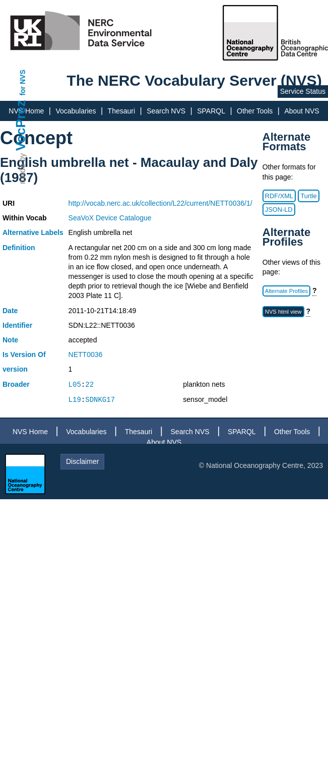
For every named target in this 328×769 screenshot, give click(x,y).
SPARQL (211, 111)
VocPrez (20, 125)
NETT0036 (86, 354)
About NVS (301, 111)
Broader (16, 384)
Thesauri (121, 111)
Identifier (17, 325)
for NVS (23, 82)
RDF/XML (279, 196)
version (15, 369)
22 (89, 384)
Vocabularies (75, 111)
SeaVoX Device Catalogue (110, 218)
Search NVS (166, 111)
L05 (75, 384)
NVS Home (30, 432)
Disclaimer (82, 461)
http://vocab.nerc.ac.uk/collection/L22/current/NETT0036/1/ (160, 203)
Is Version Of (24, 354)
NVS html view (283, 312)
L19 (75, 399)
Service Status (302, 91)
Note (10, 340)
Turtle (308, 196)
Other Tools (255, 111)
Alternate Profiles (286, 291)
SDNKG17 (100, 399)
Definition (19, 248)
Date (10, 311)
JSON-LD (279, 209)
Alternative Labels (33, 232)
